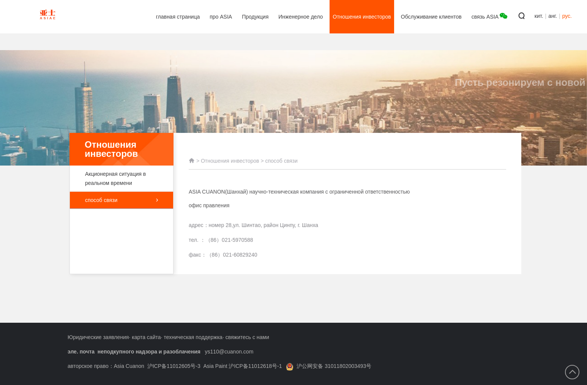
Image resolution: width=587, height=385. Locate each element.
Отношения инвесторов (230, 164)
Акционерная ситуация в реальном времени (117, 178)
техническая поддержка (193, 337)
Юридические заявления (98, 337)
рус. (567, 16)
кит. (539, 16)
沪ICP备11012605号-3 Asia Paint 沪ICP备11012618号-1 (214, 366)
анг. (552, 16)
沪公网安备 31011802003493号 (328, 366)
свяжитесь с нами (247, 337)
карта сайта (146, 337)
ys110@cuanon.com (229, 352)
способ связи (121, 200)
